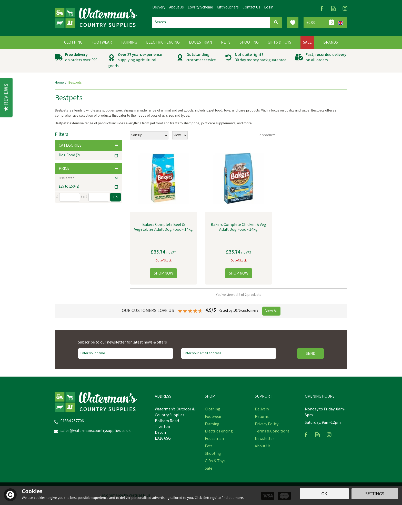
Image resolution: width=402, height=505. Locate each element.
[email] (228, 353)
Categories (88, 146)
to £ (84, 197)
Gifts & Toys (215, 461)
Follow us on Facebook (322, 8)
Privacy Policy (266, 424)
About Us (262, 446)
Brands (330, 43)
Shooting (213, 454)
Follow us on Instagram (345, 8)
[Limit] (180, 135)
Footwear (213, 417)
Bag (320, 22)
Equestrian (214, 439)
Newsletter (264, 439)
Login (268, 8)
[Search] (211, 22)
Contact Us (251, 8)
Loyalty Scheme (200, 8)
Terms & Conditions (272, 432)
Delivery (262, 409)
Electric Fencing (219, 432)
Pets (209, 446)
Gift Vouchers (228, 8)
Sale (208, 469)
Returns (262, 417)
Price (88, 169)
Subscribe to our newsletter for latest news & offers (122, 343)
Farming (212, 424)
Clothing (212, 409)
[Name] (125, 353)
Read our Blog (333, 8)
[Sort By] (149, 135)
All (116, 178)
